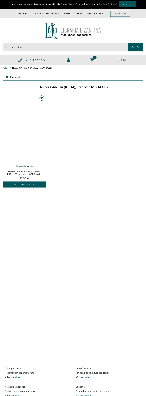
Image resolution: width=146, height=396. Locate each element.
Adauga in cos (24, 184)
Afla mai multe (12, 377)
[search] (65, 47)
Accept (128, 4)
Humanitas (28, 166)
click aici (114, 4)
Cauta (135, 47)
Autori (5, 68)
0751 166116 (31, 60)
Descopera (120, 13)
